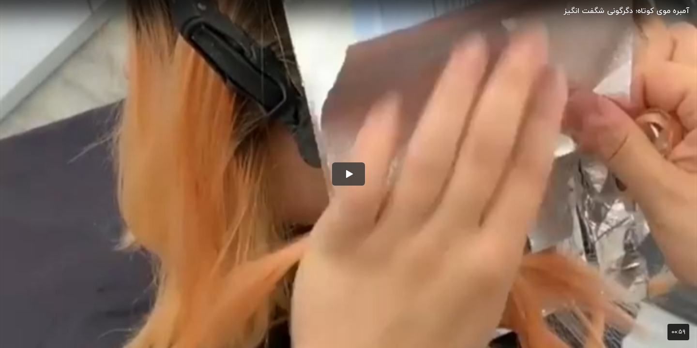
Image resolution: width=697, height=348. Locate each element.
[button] (348, 174)
